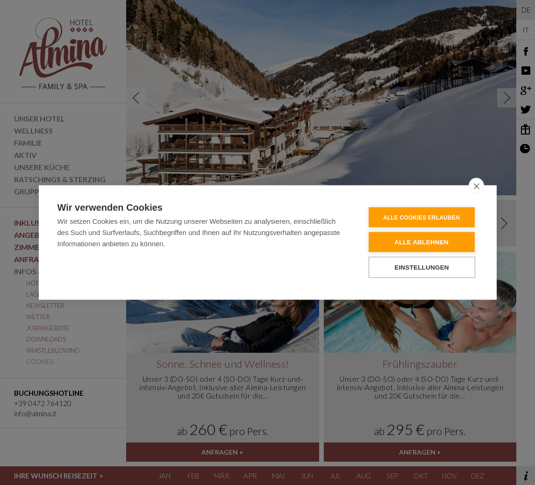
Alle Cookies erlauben (421, 217)
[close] (476, 185)
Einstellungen (421, 267)
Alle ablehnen (421, 241)
